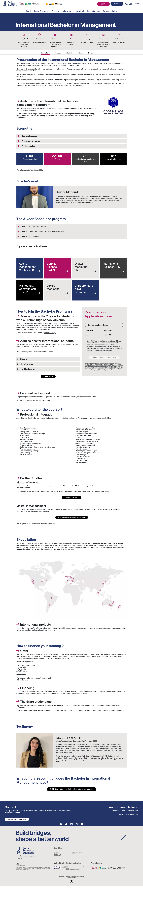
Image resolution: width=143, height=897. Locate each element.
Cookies (82, 876)
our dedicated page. (43, 400)
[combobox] (106, 334)
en (138, 4)
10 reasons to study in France (59, 851)
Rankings (74, 853)
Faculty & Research (41, 11)
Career (81, 53)
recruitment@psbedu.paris (128, 815)
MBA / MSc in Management (77, 851)
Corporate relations (110, 11)
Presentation (45, 53)
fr (135, 4)
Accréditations (57, 852)
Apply (102, 4)
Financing (91, 53)
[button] (71, 881)
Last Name (89, 330)
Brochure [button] (117, 4)
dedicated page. (50, 333)
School (28, 11)
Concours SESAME (58, 855)
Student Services (93, 11)
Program (58, 53)
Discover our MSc (71, 498)
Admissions (67, 11)
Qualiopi (66, 866)
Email (87, 335)
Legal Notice (61, 876)
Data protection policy (109, 371)
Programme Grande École (77, 852)
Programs (55, 11)
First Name (108, 330)
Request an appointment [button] (17, 819)
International (79, 11)
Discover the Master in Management (71, 517)
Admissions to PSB (57, 854)
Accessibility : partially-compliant (72, 876)
